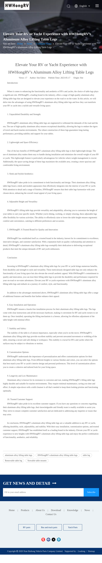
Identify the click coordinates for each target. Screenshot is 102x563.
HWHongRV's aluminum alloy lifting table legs (58, 455)
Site (81, 78)
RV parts (26, 527)
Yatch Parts (73, 527)
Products (25, 510)
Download (56, 510)
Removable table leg (13, 461)
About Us (40, 510)
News (87, 510)
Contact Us (51, 514)
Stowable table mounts (37, 461)
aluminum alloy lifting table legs (18, 455)
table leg (86, 455)
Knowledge (72, 510)
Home (12, 510)
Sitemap (91, 551)
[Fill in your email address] (42, 492)
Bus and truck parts (49, 527)
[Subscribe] (91, 492)
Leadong (81, 551)
